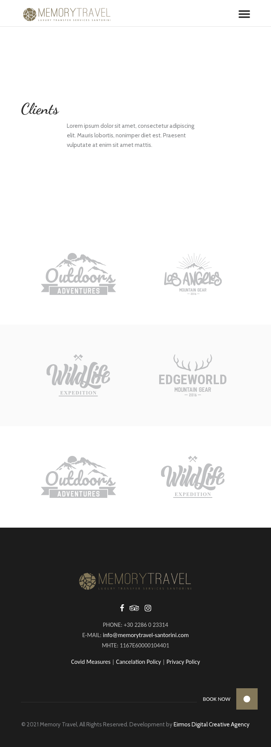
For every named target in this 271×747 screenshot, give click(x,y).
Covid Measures (90, 661)
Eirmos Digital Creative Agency (212, 724)
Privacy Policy (183, 661)
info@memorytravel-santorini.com (146, 635)
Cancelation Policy (138, 661)
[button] (247, 699)
